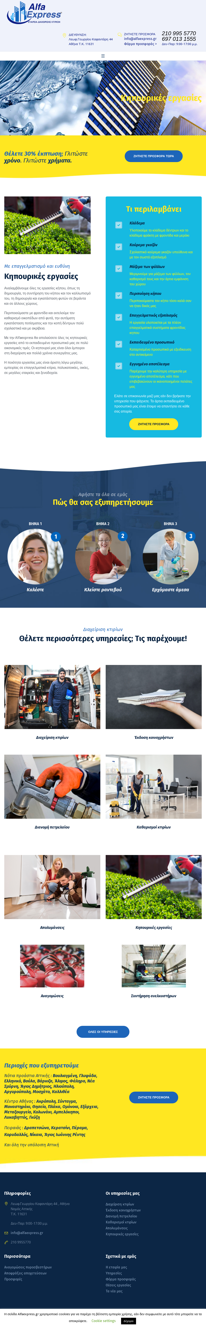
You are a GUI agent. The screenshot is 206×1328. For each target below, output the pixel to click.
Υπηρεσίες (114, 1273)
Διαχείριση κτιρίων (52, 737)
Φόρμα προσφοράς (121, 1279)
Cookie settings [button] (104, 1321)
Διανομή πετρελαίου (52, 827)
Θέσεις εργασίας (118, 1285)
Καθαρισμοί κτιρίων (154, 827)
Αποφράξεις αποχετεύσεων (25, 1273)
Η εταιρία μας (116, 1267)
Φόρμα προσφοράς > (140, 44)
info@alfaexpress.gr (140, 39)
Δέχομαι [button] (128, 1321)
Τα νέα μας (114, 1291)
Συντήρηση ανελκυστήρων (153, 996)
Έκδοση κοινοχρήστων (153, 737)
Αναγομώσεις (52, 996)
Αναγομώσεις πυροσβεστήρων (28, 1267)
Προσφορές (13, 1279)
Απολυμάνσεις (52, 927)
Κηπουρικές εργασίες (154, 927)
